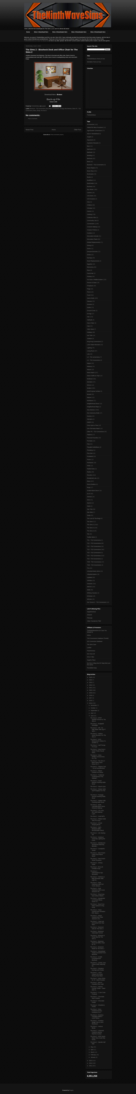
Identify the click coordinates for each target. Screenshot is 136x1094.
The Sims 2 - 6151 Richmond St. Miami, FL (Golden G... (98, 741)
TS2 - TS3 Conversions (94, 543)
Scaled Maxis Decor (93, 490)
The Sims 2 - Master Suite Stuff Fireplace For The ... (98, 790)
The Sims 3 (90, 528)
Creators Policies (92, 230)
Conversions (55, 108)
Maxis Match (91, 372)
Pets (88, 444)
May (92, 1047)
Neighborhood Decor (93, 403)
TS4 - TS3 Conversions (94, 559)
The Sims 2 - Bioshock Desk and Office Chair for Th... (97, 943)
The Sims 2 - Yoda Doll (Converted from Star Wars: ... (97, 923)
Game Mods (90, 298)
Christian (89, 208)
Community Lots (92, 220)
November (94, 705)
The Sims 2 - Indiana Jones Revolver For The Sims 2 (98, 735)
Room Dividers (91, 484)
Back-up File (53, 99)
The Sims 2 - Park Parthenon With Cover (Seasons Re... (97, 890)
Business (89, 186)
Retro (34, 110)
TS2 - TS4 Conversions (94, 546)
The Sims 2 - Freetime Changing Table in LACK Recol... (96, 1016)
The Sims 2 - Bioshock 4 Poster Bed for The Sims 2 (97, 937)
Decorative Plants (92, 239)
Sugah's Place (91, 660)
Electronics (90, 267)
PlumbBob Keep (92, 668)
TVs (88, 568)
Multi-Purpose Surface (93, 391)
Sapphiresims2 (91, 612)
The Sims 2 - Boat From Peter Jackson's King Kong (97, 905)
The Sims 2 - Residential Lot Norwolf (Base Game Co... (97, 900)
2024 (90, 680)
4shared (89, 615)
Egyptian (89, 264)
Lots (88, 354)
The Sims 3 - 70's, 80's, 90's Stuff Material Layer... (97, 812)
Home (28, 32)
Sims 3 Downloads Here (78, 32)
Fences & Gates (92, 282)
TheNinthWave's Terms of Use (96, 59)
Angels (89, 137)
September (94, 710)
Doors (89, 248)
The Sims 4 (90, 531)
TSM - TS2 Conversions (94, 562)
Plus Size (90, 453)
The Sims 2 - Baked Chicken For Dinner (96, 771)
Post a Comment (32, 118)
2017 (90, 698)
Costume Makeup (92, 227)
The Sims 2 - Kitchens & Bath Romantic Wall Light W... (97, 878)
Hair (88, 317)
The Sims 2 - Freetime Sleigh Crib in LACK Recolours (97, 1022)
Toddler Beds (91, 537)
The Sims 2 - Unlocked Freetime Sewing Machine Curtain (97, 1032)
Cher (88, 202)
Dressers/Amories (92, 251)
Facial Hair (90, 273)
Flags (88, 289)
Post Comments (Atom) (57, 134)
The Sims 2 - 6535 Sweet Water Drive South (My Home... (97, 1038)
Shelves (89, 496)
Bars (88, 146)
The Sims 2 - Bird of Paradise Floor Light (97, 983)
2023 (90, 682)
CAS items (90, 196)
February (93, 1054)
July (92, 713)
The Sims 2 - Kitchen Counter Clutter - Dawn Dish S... (97, 988)
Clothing (89, 214)
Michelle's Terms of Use (94, 62)
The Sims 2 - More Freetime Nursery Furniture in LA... (96, 1010)
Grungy (62, 108)
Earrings (89, 258)
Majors (89, 363)
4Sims (89, 635)
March (93, 1052)
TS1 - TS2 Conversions (94, 540)
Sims (88, 500)
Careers (89, 192)
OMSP (89, 422)
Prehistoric (90, 462)
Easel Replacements (93, 261)
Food (88, 295)
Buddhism (90, 180)
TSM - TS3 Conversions (94, 565)
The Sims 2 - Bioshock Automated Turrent (97, 932)
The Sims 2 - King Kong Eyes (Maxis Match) (97, 895)
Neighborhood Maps (93, 406)
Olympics (90, 419)
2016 (90, 700)
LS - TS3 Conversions (93, 360)
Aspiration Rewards (93, 143)
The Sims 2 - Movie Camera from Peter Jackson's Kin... (96, 917)
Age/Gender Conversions (94, 130)
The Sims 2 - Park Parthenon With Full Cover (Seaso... (96, 884)
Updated (89, 577)
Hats (88, 326)
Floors (89, 292)
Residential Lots (92, 478)
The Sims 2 (44, 110)
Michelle (89, 382)
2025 (90, 677)
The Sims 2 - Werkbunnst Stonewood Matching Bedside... (97, 844)
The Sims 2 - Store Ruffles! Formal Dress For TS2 (97, 756)
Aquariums (90, 140)
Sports (89, 503)
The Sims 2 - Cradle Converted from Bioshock (96, 958)
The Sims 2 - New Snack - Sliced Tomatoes (98, 859)
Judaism (89, 338)
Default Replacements (93, 242)
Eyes (88, 270)
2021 (90, 687)
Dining (89, 245)
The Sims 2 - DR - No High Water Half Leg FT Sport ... (98, 729)
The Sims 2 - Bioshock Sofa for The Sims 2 (97, 927)
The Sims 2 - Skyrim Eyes (98, 786)
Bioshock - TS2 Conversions (38, 108)
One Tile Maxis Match (93, 428)
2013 (90, 1060)
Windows (89, 596)
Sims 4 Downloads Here (97, 32)
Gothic (89, 307)
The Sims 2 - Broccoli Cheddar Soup (96, 867)
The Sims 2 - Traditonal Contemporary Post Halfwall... (97, 776)
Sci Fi (88, 493)
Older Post (77, 129)
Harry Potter (90, 323)
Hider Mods (90, 329)
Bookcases (90, 174)
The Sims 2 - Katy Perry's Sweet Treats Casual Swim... (97, 751)
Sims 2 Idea (90, 657)
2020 (90, 690)
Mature (89, 369)
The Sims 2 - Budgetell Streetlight (97, 724)
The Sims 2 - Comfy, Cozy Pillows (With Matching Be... (98, 964)
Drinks (89, 254)
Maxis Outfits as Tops (93, 375)
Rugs (88, 487)
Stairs (88, 506)
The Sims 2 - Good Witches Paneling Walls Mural (98, 782)
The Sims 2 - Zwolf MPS (97, 816)
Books (89, 177)
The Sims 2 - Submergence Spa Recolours (96, 872)
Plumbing (90, 450)
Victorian (89, 583)
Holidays (89, 332)
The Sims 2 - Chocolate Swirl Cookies (97, 997)
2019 (90, 693)
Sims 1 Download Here (41, 32)
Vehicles (89, 580)
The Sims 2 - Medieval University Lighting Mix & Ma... (97, 838)
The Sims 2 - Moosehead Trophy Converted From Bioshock (98, 952)
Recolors (89, 475)
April (92, 1049)
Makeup (89, 366)
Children (89, 205)
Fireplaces (90, 285)
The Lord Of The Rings (93, 518)
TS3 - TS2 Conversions (94, 549)
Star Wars (90, 512)
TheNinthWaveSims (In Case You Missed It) (36, 40)
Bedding (89, 155)
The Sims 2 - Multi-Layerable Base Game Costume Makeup (97, 806)
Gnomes (89, 304)
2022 (90, 685)
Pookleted (90, 456)
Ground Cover (91, 310)
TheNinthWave (91, 115)
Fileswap (89, 618)
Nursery (89, 416)
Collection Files (91, 217)
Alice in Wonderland (93, 133)
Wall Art (89, 586)
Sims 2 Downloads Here (59, 32)
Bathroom (90, 149)
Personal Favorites (92, 438)
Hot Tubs (89, 335)
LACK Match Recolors (93, 344)
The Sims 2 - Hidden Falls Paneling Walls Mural (98, 801)
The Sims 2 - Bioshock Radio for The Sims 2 (97, 947)
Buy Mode (49, 108)
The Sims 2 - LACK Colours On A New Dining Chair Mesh (96, 974)
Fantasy (89, 276)
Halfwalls (89, 320)
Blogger (71, 1090)
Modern (89, 388)
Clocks (89, 211)
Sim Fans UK (91, 654)
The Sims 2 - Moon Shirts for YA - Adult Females (97, 979)
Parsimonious (91, 650)
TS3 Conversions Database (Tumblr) (98, 638)
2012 (90, 1063)
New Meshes (68, 108)
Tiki (88, 534)
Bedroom (89, 158)
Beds (88, 161)
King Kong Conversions (94, 341)
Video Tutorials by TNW (94, 621)
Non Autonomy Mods (93, 413)
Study (38, 110)
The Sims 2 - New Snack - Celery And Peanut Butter (98, 854)
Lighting (89, 348)
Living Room (90, 351)
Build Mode (90, 183)
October (93, 708)
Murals (89, 394)
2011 (90, 1065)
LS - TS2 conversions (93, 357)
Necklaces (90, 400)
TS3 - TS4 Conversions (94, 552)
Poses (89, 459)
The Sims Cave (91, 644)
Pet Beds (89, 441)
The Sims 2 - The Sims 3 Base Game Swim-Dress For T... (97, 762)
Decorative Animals (92, 236)
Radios (89, 472)
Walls (88, 590)
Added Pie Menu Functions (95, 127)
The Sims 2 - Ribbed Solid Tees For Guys (98, 819)
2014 (90, 703)
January (93, 1057)
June (92, 715)
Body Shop (90, 171)
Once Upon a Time (92, 425)
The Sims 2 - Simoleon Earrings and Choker (97, 969)
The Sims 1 (90, 521)
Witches (89, 599)
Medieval (89, 379)
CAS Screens (91, 199)
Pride (88, 465)
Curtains (89, 233)
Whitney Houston (92, 593)
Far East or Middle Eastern (95, 279)
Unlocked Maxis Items (93, 571)
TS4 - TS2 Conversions (94, 555)
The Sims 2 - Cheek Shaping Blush (96, 823)
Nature (89, 397)
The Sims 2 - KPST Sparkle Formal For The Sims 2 (98, 719)
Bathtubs (89, 152)
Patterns (89, 434)
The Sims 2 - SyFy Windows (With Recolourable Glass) (97, 828)
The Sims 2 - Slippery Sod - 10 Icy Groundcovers (98, 767)
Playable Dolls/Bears (93, 447)
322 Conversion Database (94, 641)
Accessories (90, 124)
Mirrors (89, 385)
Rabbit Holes (91, 469)
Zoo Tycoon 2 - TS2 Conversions (96, 602)
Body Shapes (91, 168)
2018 (90, 695)
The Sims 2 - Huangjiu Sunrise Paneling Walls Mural (97, 796)
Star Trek (89, 509)
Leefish (89, 647)
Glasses (89, 301)
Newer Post (29, 129)
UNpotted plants (92, 574)
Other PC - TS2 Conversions (95, 431)
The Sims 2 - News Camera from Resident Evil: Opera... (97, 911)
